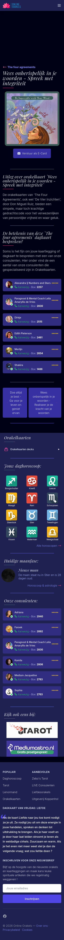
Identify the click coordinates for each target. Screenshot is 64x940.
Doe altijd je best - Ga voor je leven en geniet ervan (14, 403)
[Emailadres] (32, 888)
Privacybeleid (11, 929)
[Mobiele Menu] (59, 5)
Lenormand (10, 792)
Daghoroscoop (12, 778)
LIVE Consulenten (43, 785)
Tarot (6, 785)
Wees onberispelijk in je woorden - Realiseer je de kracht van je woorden (45, 403)
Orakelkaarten (11, 799)
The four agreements (21, 67)
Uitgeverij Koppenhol (45, 799)
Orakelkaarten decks (32, 449)
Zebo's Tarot (40, 778)
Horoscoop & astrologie (44, 585)
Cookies (27, 929)
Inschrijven (32, 899)
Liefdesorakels (41, 792)
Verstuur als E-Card (32, 153)
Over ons (42, 925)
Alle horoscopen (49, 545)
